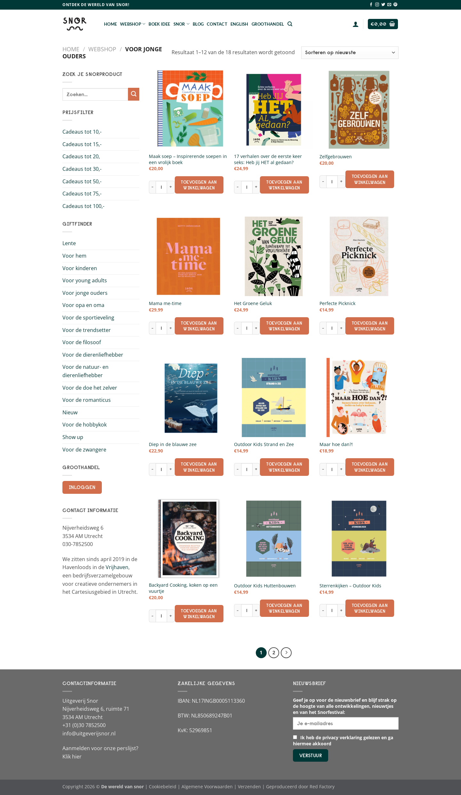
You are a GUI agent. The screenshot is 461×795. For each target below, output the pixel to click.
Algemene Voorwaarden (207, 786)
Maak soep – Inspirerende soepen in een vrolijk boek (188, 159)
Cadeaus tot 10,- (81, 131)
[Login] (355, 24)
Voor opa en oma (83, 305)
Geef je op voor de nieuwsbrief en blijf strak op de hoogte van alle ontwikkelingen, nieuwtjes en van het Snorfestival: (345, 706)
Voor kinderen (79, 268)
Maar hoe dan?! (336, 444)
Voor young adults (84, 280)
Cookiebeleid (162, 786)
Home (110, 24)
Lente (69, 243)
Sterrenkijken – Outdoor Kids (350, 586)
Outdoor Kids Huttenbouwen (265, 586)
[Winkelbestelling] (350, 52)
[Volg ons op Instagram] (377, 5)
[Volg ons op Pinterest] (395, 5)
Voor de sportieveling (88, 317)
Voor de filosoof (81, 342)
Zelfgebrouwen (335, 157)
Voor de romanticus (86, 399)
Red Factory (322, 786)
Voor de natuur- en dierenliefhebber (85, 371)
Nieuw (69, 412)
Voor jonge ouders (85, 292)
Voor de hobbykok (84, 424)
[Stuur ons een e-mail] (389, 5)
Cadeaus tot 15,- (81, 144)
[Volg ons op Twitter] (383, 5)
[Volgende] (286, 652)
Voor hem (74, 255)
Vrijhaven (117, 567)
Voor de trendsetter (86, 330)
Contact (217, 24)
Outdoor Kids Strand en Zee (264, 444)
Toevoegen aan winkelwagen (199, 185)
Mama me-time (165, 303)
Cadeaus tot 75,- (81, 193)
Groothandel (268, 24)
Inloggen (82, 487)
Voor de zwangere (84, 449)
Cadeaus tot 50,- (81, 181)
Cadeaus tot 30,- (81, 168)
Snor (182, 24)
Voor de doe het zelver (89, 387)
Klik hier (72, 756)
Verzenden (249, 786)
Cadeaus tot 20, (81, 156)
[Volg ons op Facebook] (371, 5)
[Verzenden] (133, 94)
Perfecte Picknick (337, 303)
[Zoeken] (289, 24)
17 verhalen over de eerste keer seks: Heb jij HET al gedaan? (268, 159)
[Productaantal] (161, 187)
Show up (72, 437)
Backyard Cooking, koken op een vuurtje (183, 588)
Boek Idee (159, 24)
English (239, 24)
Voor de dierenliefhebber (92, 354)
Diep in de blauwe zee (173, 444)
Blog (198, 24)
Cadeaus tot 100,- (83, 206)
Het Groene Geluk (253, 303)
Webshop (132, 24)
